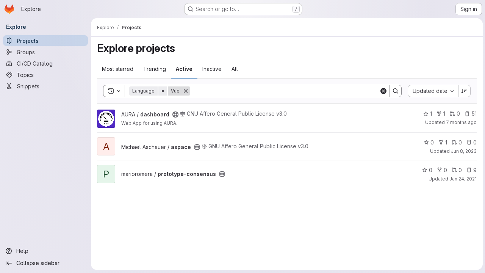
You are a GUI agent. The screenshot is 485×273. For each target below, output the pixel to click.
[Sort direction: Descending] (464, 91)
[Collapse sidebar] (45, 263)
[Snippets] (45, 86)
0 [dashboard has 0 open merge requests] (454, 113)
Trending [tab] (154, 69)
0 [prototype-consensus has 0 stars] (426, 170)
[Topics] (45, 74)
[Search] (284, 91)
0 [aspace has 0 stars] (428, 142)
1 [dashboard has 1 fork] (440, 113)
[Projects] (45, 40)
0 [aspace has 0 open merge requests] (456, 142)
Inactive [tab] (212, 69)
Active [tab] (184, 69)
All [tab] (235, 69)
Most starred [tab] (117, 69)
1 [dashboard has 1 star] (426, 113)
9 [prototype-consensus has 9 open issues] (471, 170)
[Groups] (45, 52)
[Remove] (185, 91)
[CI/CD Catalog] (45, 63)
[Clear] (382, 91)
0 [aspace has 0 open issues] (471, 142)
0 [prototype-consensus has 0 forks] (441, 170)
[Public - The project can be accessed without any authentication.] (175, 114)
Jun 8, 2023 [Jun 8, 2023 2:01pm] (463, 151)
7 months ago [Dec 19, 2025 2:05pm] (460, 122)
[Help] (45, 251)
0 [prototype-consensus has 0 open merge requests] (456, 170)
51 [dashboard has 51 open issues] (470, 113)
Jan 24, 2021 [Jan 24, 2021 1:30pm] (462, 179)
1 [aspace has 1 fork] (442, 142)
